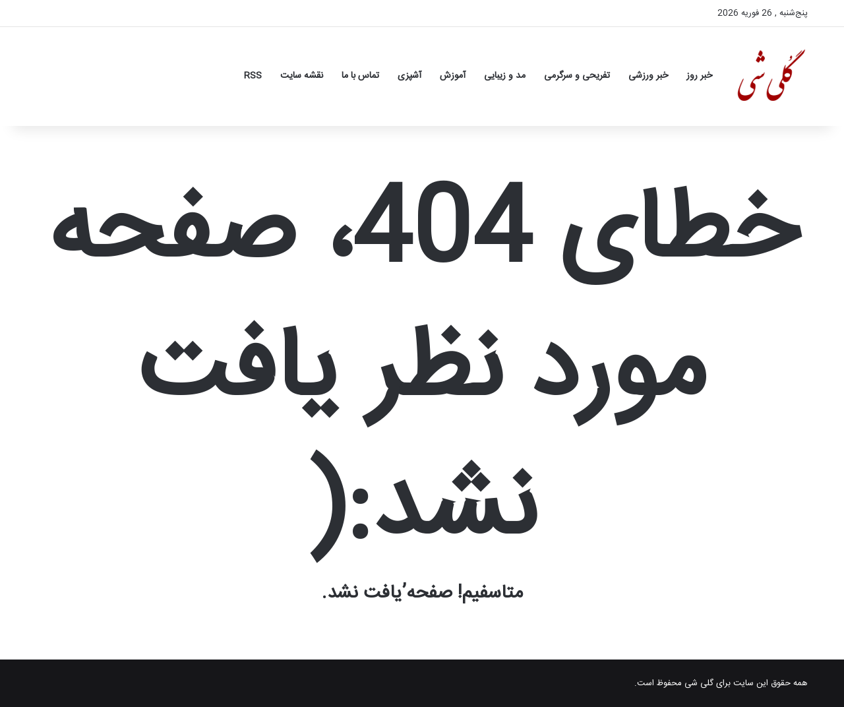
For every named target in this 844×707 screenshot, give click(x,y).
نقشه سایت (301, 76)
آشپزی (409, 76)
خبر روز (699, 76)
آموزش (453, 76)
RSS (253, 76)
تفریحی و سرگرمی (577, 76)
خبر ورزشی (648, 76)
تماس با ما (360, 76)
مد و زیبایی (505, 76)
